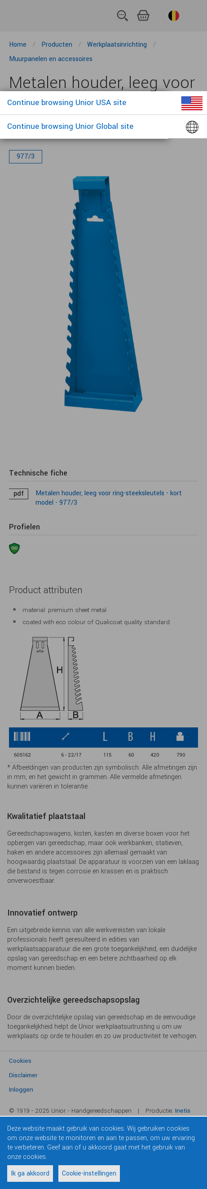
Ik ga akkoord (30, 1173)
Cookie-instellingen (89, 1173)
